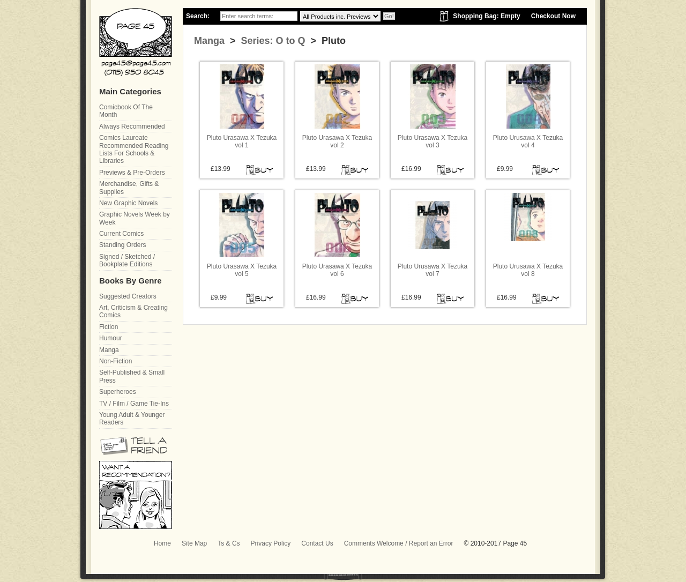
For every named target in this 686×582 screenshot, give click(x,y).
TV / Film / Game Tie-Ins (134, 403)
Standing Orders (122, 245)
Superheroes (117, 392)
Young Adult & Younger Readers (132, 418)
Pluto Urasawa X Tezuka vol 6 (337, 270)
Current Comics (121, 233)
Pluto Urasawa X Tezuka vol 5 (242, 270)
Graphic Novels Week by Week (134, 218)
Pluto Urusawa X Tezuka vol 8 (528, 270)
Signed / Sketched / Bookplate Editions (127, 260)
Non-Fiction (115, 361)
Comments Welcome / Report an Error (398, 543)
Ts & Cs (229, 543)
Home (162, 543)
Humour (110, 338)
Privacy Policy (271, 543)
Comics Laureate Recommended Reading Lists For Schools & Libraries (133, 149)
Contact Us (317, 543)
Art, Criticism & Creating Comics (133, 311)
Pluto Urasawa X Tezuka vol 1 (242, 141)
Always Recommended (132, 126)
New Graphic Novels (128, 203)
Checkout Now (553, 16)
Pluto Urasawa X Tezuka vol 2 (337, 141)
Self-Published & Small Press (132, 376)
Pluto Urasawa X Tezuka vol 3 (433, 141)
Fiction (108, 327)
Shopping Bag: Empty (486, 16)
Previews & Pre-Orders (132, 172)
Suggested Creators (127, 296)
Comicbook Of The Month (126, 110)
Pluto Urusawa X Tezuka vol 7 (433, 270)
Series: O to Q (271, 40)
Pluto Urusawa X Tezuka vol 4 (528, 141)
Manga (209, 40)
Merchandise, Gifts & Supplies (129, 187)
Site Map (194, 543)
